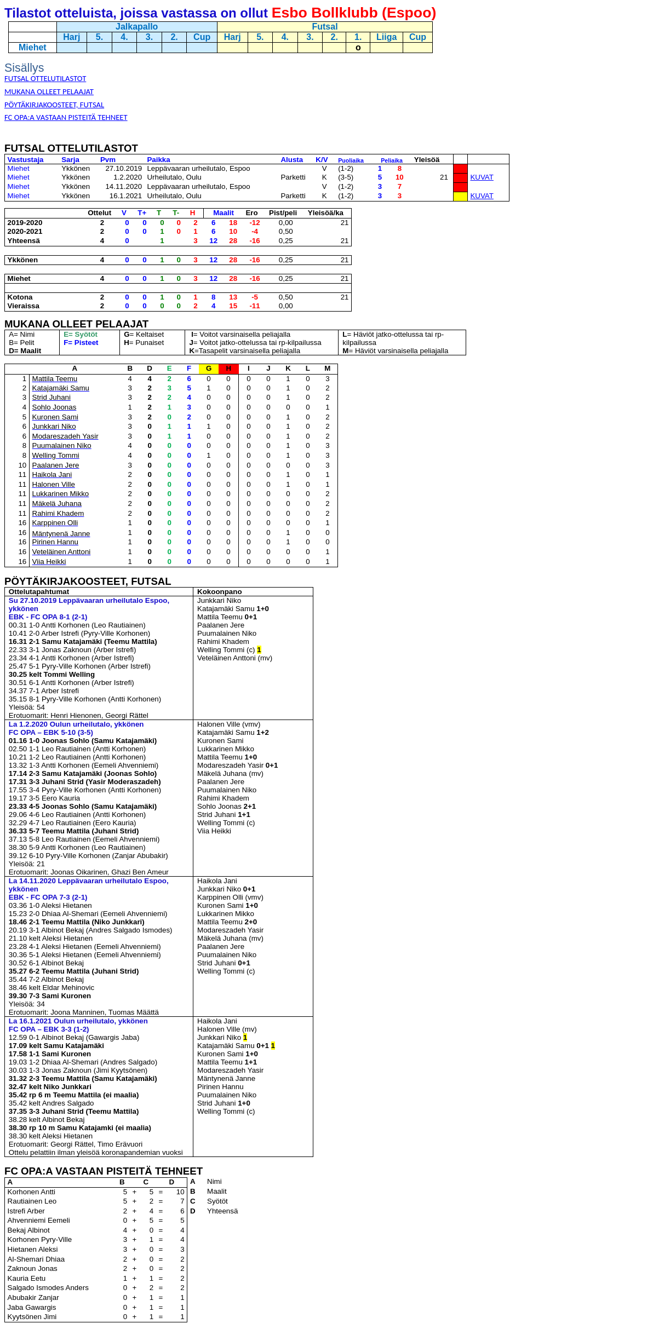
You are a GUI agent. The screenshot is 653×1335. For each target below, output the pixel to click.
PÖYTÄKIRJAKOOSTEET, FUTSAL (87, 581)
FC (12, 1171)
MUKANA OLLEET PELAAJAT (76, 324)
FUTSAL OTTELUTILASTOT (71, 148)
